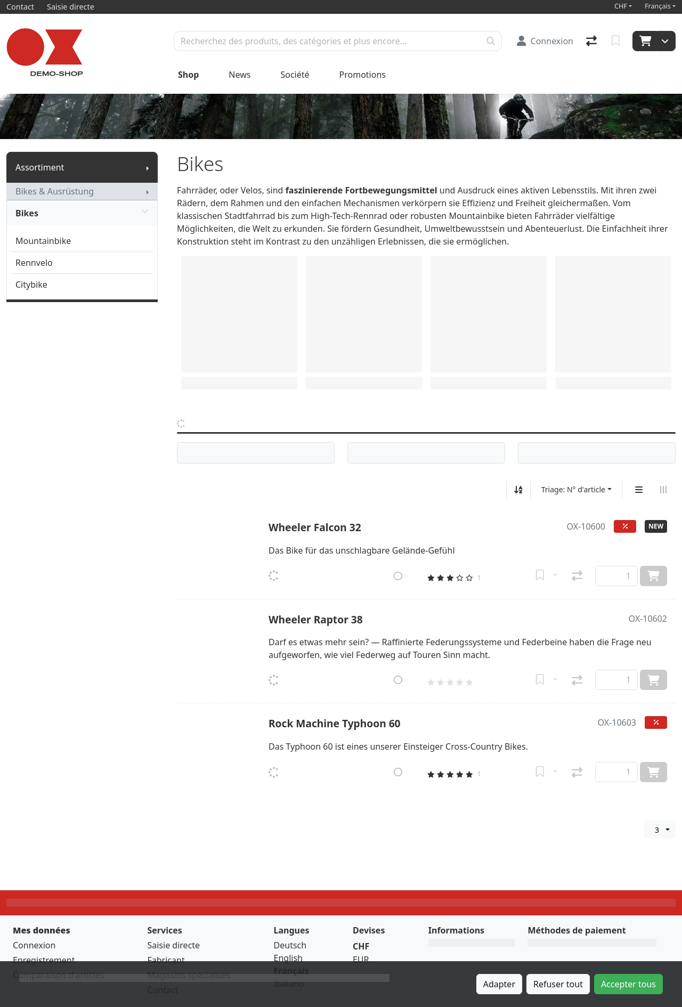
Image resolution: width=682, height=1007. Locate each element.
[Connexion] (545, 41)
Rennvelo (34, 263)
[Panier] (644, 41)
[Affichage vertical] (639, 490)
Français (658, 6)
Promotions (362, 74)
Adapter (499, 984)
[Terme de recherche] (327, 41)
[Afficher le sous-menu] (147, 167)
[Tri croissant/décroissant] (518, 490)
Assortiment (39, 167)
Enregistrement (44, 960)
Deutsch (290, 945)
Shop (188, 74)
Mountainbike (43, 241)
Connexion (34, 945)
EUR (361, 959)
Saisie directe (173, 945)
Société (294, 74)
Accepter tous (628, 984)
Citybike (31, 284)
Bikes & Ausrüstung (54, 191)
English (288, 958)
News (239, 74)
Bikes (82, 213)
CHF (620, 6)
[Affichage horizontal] (663, 490)
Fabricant (165, 960)
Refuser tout (558, 984)
